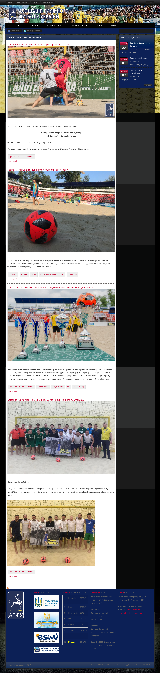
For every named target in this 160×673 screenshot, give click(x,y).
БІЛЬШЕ (148, 85)
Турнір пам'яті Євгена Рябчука (21, 156)
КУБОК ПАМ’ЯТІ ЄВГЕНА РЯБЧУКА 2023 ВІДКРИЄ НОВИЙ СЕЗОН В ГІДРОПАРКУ (50, 287)
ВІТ (68, 387)
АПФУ (10, 2)
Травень (24, 274)
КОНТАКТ (146, 665)
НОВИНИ (34, 25)
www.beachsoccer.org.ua (131, 613)
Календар (13, 274)
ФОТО (99, 25)
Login (150, 2)
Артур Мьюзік (57, 387)
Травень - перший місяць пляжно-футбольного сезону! (38, 169)
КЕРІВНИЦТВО (22, 2)
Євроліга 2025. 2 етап (139, 58)
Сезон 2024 (72, 274)
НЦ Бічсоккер (79, 387)
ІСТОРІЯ (35, 2)
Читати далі (12, 161)
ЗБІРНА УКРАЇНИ (54, 25)
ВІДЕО (113, 25)
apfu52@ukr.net (134, 609)
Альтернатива (42, 387)
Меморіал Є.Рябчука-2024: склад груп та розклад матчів (38, 44)
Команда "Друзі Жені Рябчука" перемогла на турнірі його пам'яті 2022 (46, 399)
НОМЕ (8, 25)
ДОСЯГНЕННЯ (48, 2)
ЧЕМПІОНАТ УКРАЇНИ (79, 25)
